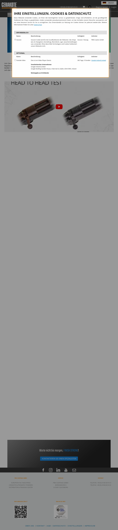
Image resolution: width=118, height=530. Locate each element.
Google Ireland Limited (98, 60)
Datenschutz (38, 25)
